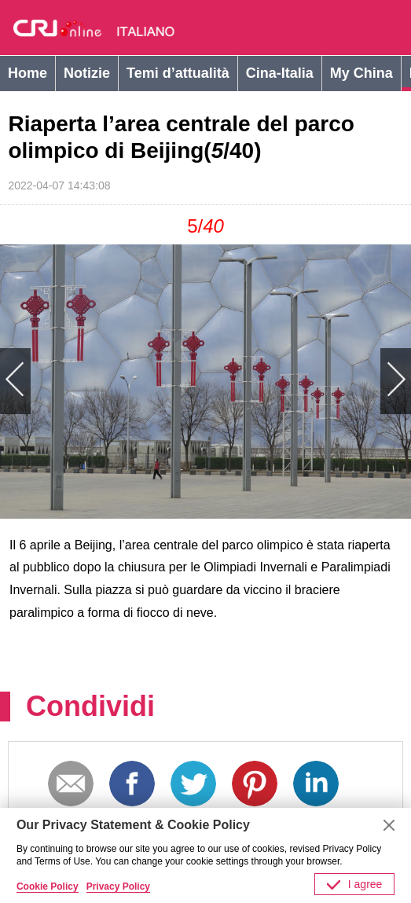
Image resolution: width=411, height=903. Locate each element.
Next (309, 381)
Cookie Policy (48, 886)
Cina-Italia (280, 73)
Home (27, 73)
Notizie (87, 73)
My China (361, 73)
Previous (103, 381)
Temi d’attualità (178, 73)
